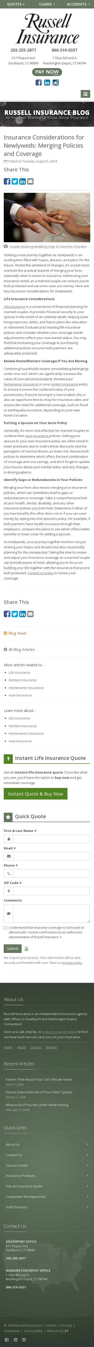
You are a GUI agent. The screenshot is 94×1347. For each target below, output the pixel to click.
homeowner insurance (21, 384)
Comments (13, 900)
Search (51, 1325)
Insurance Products (47, 1175)
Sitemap (51, 1047)
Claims (47, 4)
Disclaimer (12, 1331)
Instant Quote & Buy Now (35, 794)
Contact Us (47, 1155)
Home (8, 1047)
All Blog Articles (19, 649)
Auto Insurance (20, 695)
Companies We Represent (47, 1196)
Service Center (47, 1165)
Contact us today (41, 573)
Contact (35, 1047)
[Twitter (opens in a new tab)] (15, 181)
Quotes (16, 4)
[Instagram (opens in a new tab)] (56, 82)
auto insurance (37, 436)
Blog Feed (15, 633)
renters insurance (64, 384)
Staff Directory (47, 1207)
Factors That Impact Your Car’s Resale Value (47, 1082)
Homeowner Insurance (26, 687)
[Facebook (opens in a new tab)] (39, 82)
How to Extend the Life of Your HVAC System (47, 1095)
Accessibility (33, 1331)
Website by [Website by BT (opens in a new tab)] (58, 1331)
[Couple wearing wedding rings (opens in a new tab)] (32, 246)
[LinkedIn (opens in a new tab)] (47, 82)
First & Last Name (20, 830)
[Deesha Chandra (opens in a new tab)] (73, 246)
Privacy (66, 1325)
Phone (11, 865)
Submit (12, 948)
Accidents (78, 4)
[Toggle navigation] (85, 94)
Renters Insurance (23, 680)
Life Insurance (19, 672)
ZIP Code (13, 883)
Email (10, 848)
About (21, 1047)
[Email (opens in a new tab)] (30, 181)
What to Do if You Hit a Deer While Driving (47, 1107)
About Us (47, 1144)
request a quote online (59, 1031)
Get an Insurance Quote (47, 1186)
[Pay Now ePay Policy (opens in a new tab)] (47, 71)
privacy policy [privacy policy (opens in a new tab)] (72, 963)
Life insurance (14, 306)
